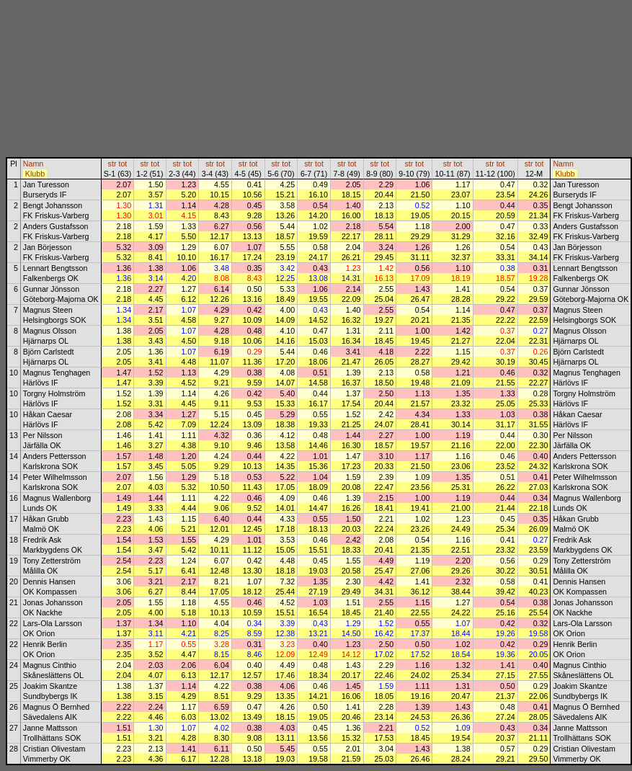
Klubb (35, 173)
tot (122, 163)
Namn (33, 163)
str (112, 163)
